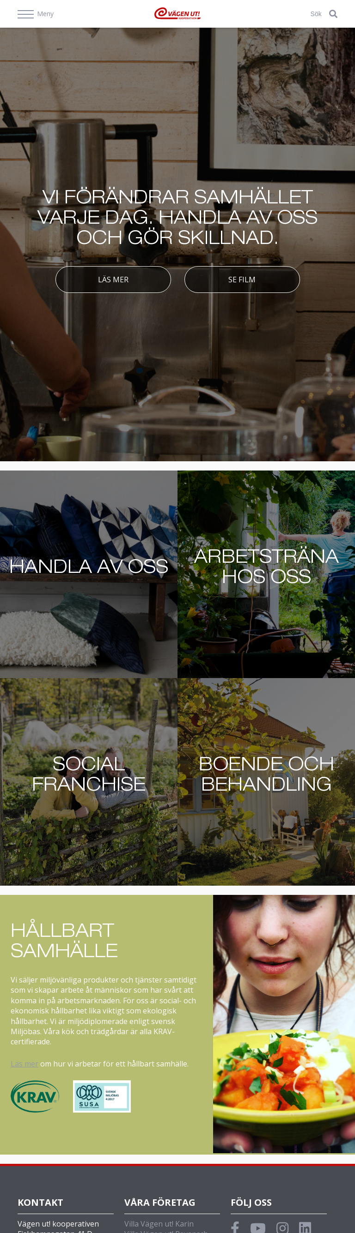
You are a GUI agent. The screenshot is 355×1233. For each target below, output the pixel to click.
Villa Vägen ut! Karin (159, 1224)
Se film (242, 279)
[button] (333, 13)
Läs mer (113, 279)
